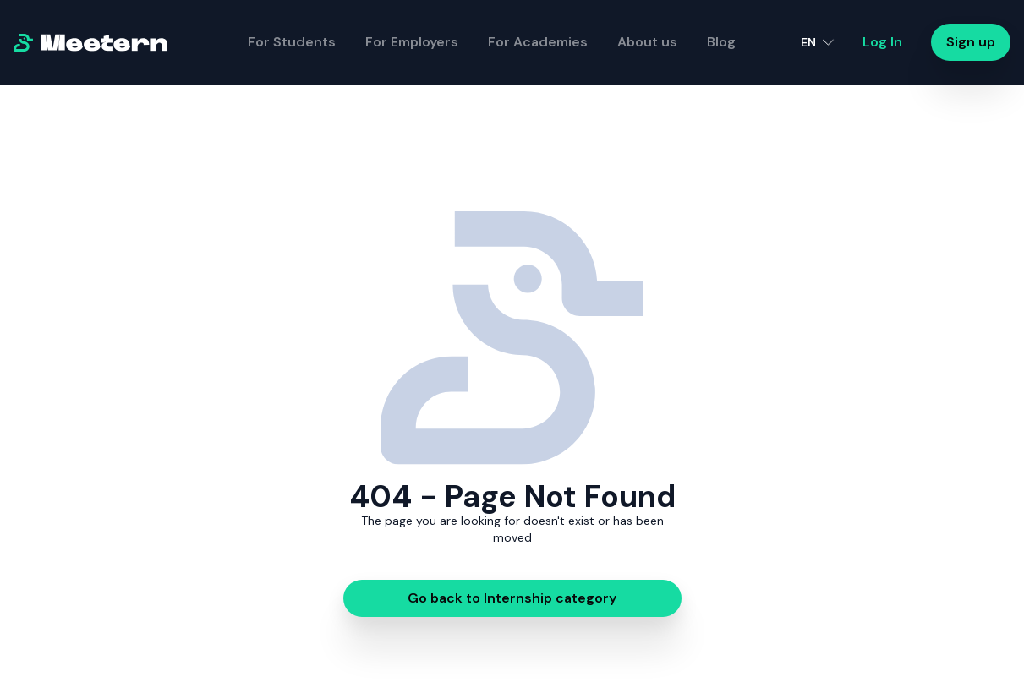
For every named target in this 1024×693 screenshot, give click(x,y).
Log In (882, 42)
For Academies (538, 42)
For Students (292, 42)
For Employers (411, 42)
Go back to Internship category (512, 598)
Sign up (970, 42)
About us (647, 42)
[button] (817, 42)
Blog (721, 42)
